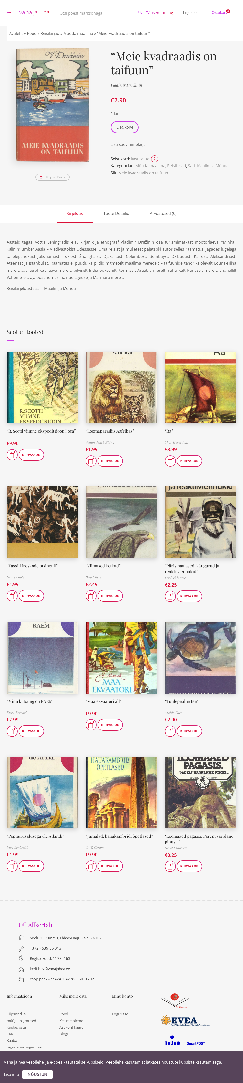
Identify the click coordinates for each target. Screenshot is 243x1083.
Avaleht (16, 33)
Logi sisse (191, 12)
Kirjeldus (75, 213)
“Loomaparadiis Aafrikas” (110, 431)
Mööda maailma (78, 33)
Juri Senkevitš (17, 847)
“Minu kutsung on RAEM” (31, 701)
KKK (10, 1033)
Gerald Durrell (176, 848)
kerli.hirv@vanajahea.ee (50, 968)
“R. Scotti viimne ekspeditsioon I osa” (38, 433)
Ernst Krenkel (17, 712)
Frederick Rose (175, 577)
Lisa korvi (124, 127)
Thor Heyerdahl (176, 442)
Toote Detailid (116, 213)
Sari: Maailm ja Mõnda (208, 165)
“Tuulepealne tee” (182, 701)
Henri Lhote (15, 577)
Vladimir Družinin (126, 85)
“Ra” (169, 431)
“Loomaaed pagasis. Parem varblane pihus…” (200, 839)
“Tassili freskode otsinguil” (33, 566)
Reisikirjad (50, 33)
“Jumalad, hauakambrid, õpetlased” (120, 836)
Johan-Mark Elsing (100, 442)
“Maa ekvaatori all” (104, 701)
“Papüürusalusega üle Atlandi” (36, 836)
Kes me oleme (71, 1020)
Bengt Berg (93, 577)
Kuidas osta (16, 1027)
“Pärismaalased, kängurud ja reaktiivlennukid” (193, 568)
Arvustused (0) (163, 213)
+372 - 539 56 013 (45, 948)
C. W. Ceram (95, 847)
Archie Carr (173, 712)
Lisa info (11, 1074)
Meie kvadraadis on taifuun (143, 173)
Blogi (63, 1033)
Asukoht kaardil (72, 1027)
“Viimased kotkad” (103, 566)
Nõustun (37, 1074)
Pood (32, 33)
